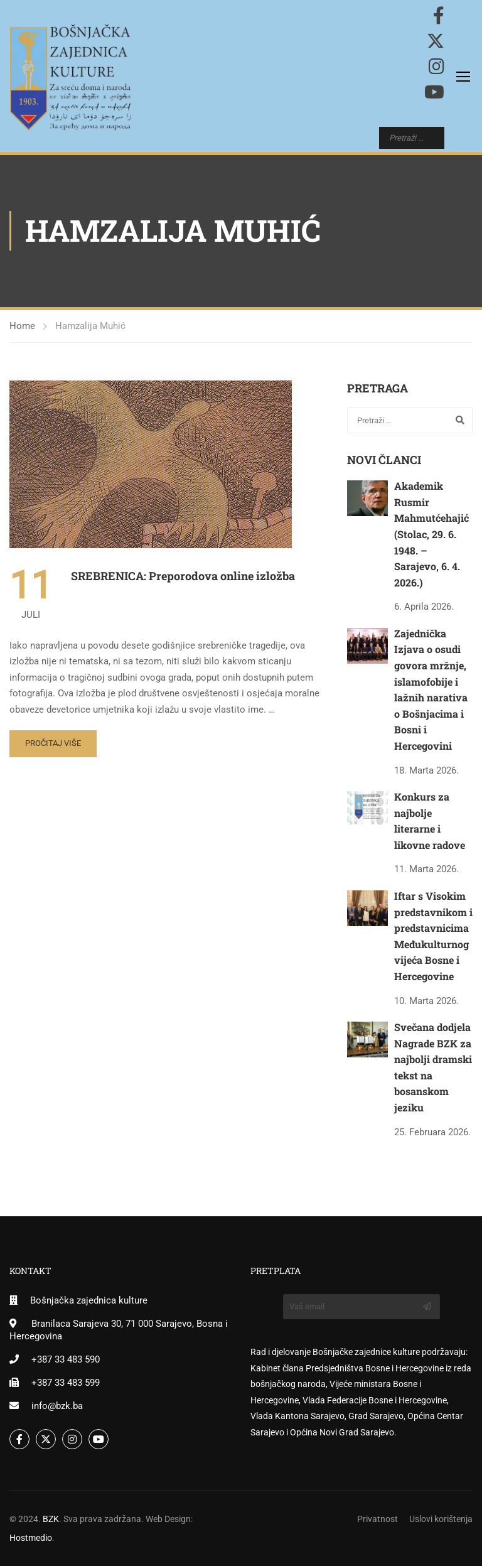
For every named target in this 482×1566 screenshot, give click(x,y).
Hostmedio (30, 1538)
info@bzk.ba (57, 1406)
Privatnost (377, 1519)
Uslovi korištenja (441, 1519)
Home (22, 326)
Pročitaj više (53, 743)
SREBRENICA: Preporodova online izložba (183, 575)
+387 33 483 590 (65, 1359)
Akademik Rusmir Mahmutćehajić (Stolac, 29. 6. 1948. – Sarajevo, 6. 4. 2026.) (431, 534)
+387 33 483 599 (65, 1382)
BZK (51, 1519)
